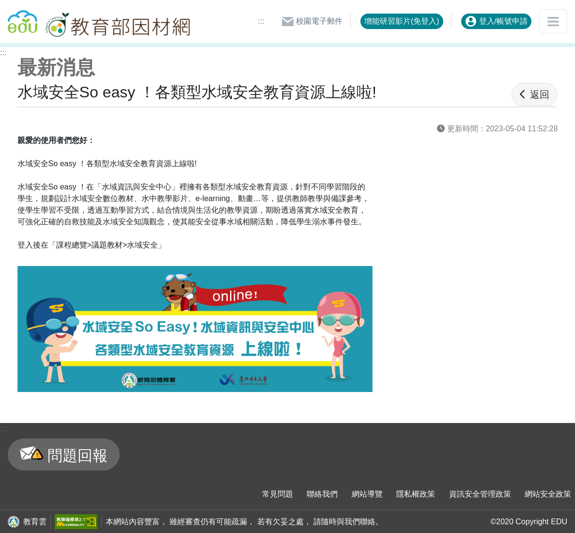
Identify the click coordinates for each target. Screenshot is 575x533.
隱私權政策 (415, 494)
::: (261, 21)
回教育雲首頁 (22, 17)
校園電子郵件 (312, 21)
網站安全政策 (548, 494)
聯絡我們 (322, 494)
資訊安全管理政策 (480, 494)
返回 (534, 94)
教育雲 (35, 521)
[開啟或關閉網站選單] (553, 21)
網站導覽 (367, 494)
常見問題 (277, 494)
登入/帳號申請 (496, 21)
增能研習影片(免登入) (401, 21)
